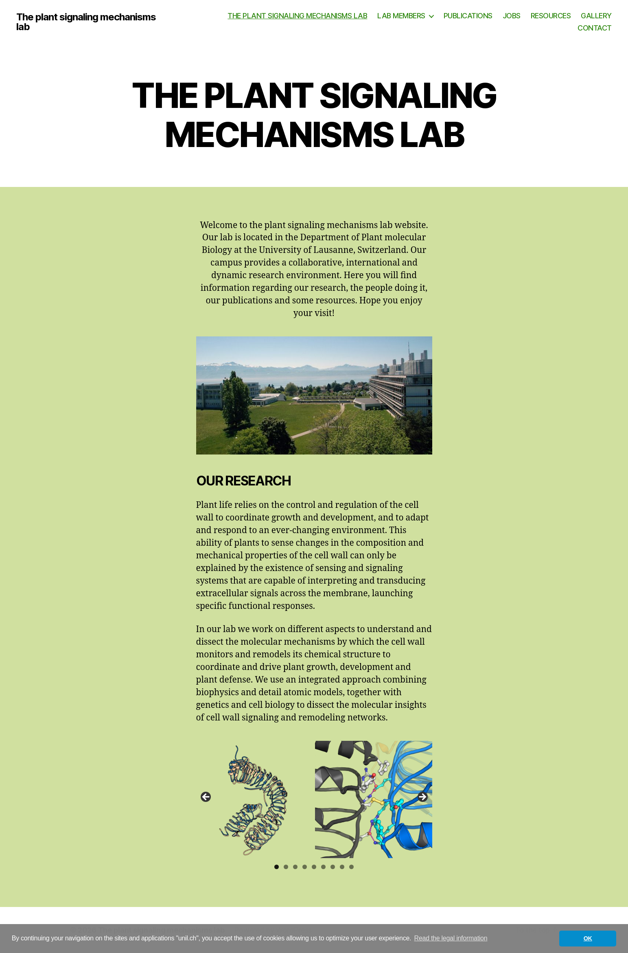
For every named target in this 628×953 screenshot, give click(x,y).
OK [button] (588, 938)
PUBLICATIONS (468, 15)
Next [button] (422, 797)
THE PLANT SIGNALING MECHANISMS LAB (297, 15)
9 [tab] (351, 867)
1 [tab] (276, 867)
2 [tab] (286, 867)
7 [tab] (332, 867)
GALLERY (596, 15)
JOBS (512, 15)
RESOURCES (551, 15)
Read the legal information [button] (451, 938)
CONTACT (595, 28)
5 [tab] (314, 867)
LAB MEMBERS (401, 15)
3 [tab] (295, 867)
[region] (314, 799)
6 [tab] (323, 867)
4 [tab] (304, 867)
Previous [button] (206, 797)
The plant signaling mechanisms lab (86, 22)
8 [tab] (342, 867)
